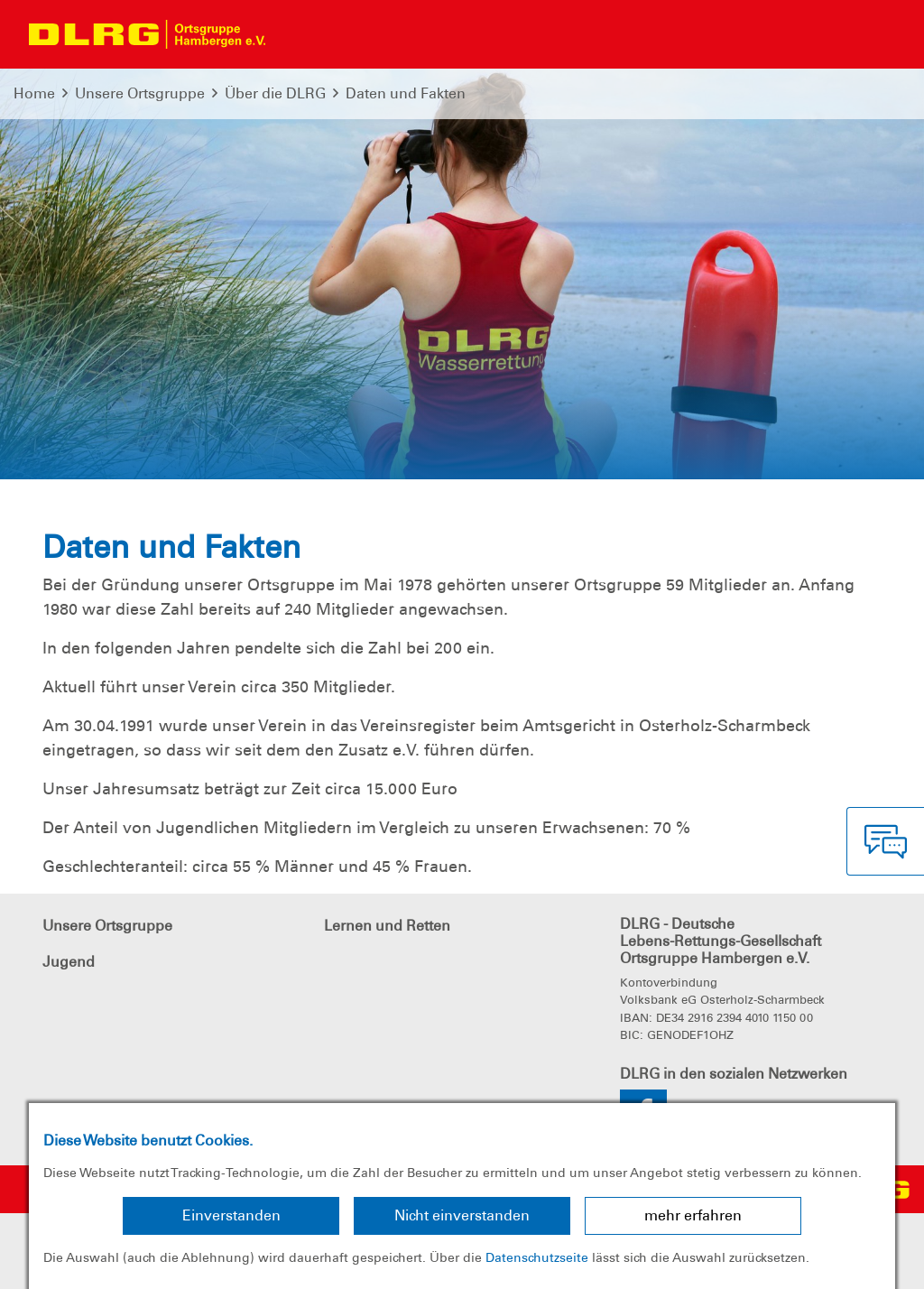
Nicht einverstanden (462, 1215)
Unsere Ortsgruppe (140, 93)
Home (34, 93)
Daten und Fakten (406, 93)
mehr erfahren (693, 1215)
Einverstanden (231, 1215)
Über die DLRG (275, 93)
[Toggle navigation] (295, 34)
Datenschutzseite (536, 1257)
